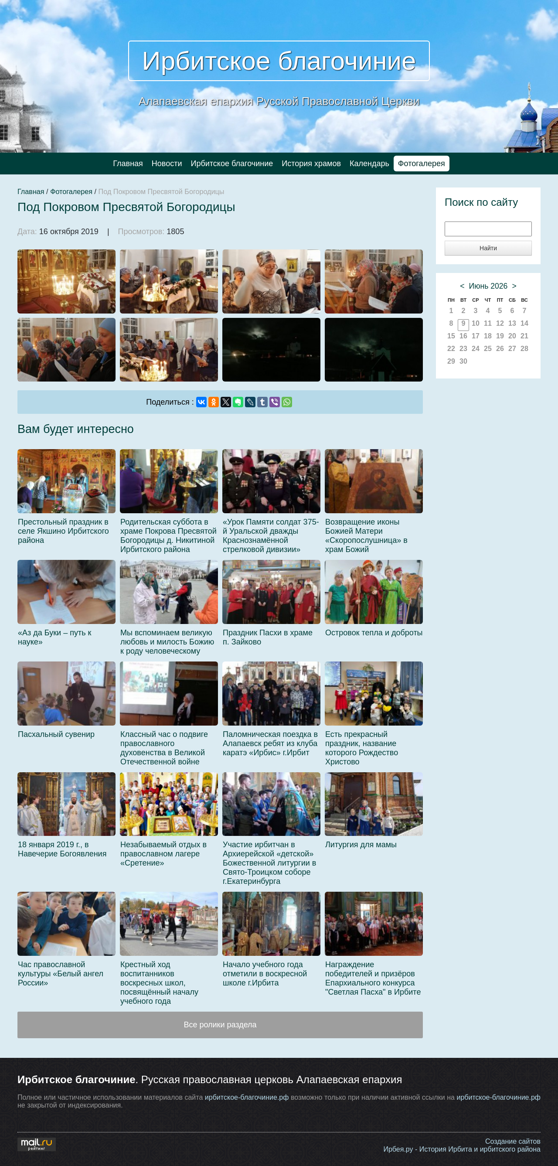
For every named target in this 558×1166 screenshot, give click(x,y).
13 (512, 323)
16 (463, 336)
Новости (167, 163)
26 (500, 348)
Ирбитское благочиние (279, 60)
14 (524, 323)
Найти (488, 248)
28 (524, 348)
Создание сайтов (513, 1141)
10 (476, 323)
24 (476, 348)
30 (463, 361)
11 (488, 323)
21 (524, 336)
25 (488, 348)
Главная (128, 163)
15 (451, 336)
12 (500, 323)
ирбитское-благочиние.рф (247, 1097)
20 (512, 336)
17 (476, 336)
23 (463, 348)
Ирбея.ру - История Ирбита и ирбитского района (462, 1149)
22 (451, 348)
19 (500, 336)
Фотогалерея (421, 163)
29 (451, 361)
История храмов (311, 163)
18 (488, 336)
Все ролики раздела (220, 1024)
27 (512, 348)
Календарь (369, 163)
